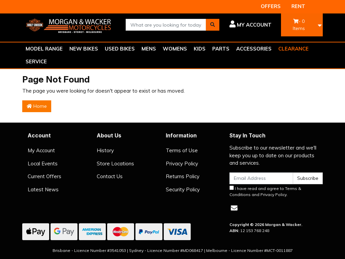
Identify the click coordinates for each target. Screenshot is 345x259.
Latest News (43, 189)
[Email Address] (261, 178)
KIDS (200, 48)
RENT (298, 6)
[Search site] (212, 25)
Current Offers (44, 176)
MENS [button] (149, 48)
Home (37, 106)
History (105, 150)
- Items (299, 24)
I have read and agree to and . (265, 191)
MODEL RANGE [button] (44, 48)
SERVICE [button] (36, 61)
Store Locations (115, 163)
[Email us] (234, 208)
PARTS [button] (220, 48)
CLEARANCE (293, 48)
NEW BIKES (83, 48)
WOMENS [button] (175, 48)
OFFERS (271, 6)
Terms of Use (182, 150)
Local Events (43, 163)
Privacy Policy (182, 163)
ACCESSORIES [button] (254, 48)
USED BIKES (120, 48)
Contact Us (110, 176)
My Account (41, 150)
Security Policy (183, 189)
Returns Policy (182, 176)
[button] (250, 25)
